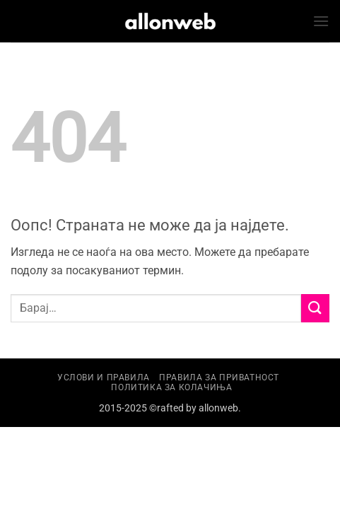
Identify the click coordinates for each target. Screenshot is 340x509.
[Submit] (315, 308)
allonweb (218, 408)
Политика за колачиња (171, 387)
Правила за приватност (219, 377)
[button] (320, 21)
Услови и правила (103, 377)
